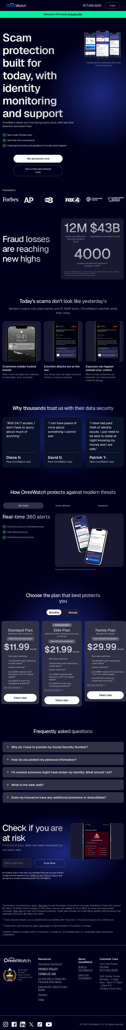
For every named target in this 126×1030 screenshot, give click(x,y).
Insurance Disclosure (50, 964)
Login (112, 5)
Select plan (20, 697)
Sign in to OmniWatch (84, 977)
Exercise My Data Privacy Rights (53, 988)
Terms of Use (47, 973)
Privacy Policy (48, 969)
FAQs (41, 999)
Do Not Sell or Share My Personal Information (52, 980)
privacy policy (51, 875)
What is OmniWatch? (85, 969)
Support (42, 994)
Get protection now (38, 158)
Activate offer (75, 14)
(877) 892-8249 (92, 5)
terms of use (36, 875)
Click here (43, 905)
